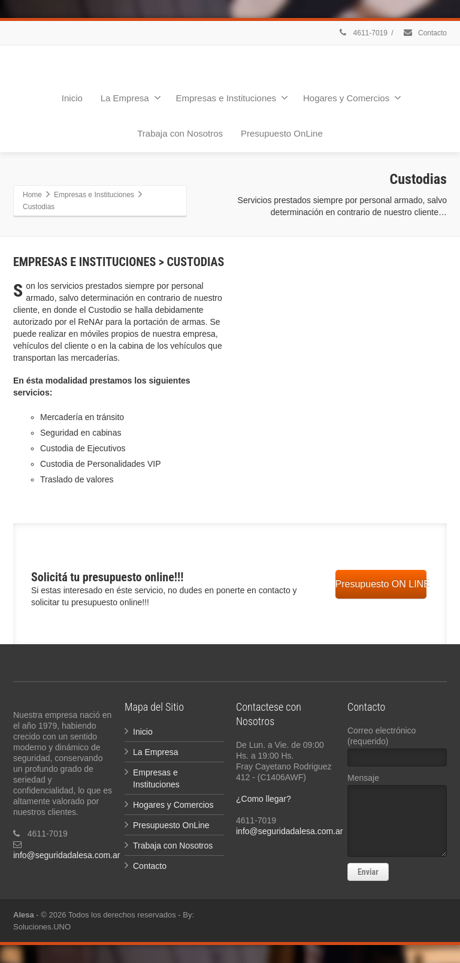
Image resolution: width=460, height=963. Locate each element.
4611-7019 (362, 33)
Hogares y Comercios (352, 97)
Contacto (424, 33)
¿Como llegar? (263, 799)
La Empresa (131, 97)
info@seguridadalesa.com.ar (66, 855)
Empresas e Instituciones (232, 97)
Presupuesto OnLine (282, 133)
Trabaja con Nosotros (180, 133)
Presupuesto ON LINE (380, 584)
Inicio (72, 98)
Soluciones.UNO (42, 926)
